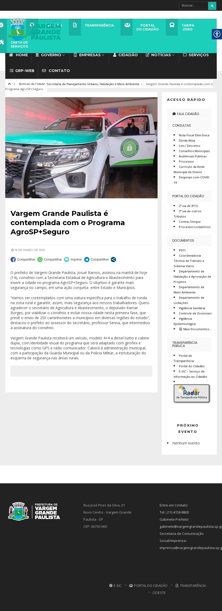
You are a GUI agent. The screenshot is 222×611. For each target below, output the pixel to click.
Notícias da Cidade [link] (32, 83)
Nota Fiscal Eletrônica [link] (194, 134)
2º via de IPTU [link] (188, 205)
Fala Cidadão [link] (185, 113)
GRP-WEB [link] (21, 69)
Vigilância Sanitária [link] (192, 307)
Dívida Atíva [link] (187, 139)
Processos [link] (186, 160)
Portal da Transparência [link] (184, 357)
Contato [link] (56, 69)
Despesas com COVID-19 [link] (192, 178)
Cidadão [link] (125, 53)
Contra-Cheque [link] (190, 220)
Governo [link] (48, 53)
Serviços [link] (196, 53)
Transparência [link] (190, 584)
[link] (36, 28)
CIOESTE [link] (159, 591)
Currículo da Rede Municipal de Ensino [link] (189, 168)
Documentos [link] (183, 239)
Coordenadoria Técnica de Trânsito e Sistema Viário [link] (189, 259)
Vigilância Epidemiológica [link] (185, 320)
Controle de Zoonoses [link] (195, 312)
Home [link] (18, 53)
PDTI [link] (182, 249)
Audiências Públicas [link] (192, 155)
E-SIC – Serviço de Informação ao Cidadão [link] (190, 372)
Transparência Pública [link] (184, 343)
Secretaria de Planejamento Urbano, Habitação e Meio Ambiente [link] (93, 83)
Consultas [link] (181, 124)
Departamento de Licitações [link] (189, 299)
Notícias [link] (158, 53)
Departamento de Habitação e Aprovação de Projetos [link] (192, 275)
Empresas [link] (87, 53)
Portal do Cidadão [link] (188, 195)
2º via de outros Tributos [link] (187, 212)
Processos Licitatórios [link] (194, 226)
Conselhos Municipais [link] (194, 150)
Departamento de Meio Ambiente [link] (189, 288)
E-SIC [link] (115, 584)
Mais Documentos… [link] (195, 328)
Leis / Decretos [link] (189, 145)
